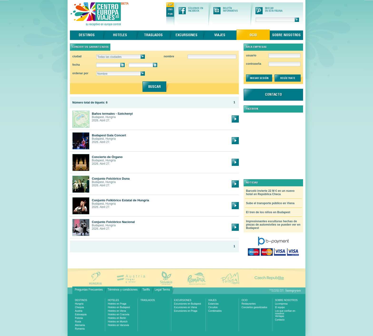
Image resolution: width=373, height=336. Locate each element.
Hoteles (120, 35)
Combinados (215, 311)
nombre (169, 56)
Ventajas (279, 316)
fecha (76, 64)
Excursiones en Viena (185, 307)
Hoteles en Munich (118, 321)
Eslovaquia (81, 314)
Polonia (79, 318)
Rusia (78, 321)
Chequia (79, 307)
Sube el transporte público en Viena (270, 203)
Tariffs (146, 289)
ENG (170, 9)
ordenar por (80, 73)
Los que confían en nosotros (285, 312)
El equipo (280, 307)
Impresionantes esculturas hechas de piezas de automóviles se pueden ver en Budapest (273, 225)
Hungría (79, 303)
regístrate (287, 78)
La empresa (281, 303)
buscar (154, 87)
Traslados (153, 35)
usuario (251, 55)
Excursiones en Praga (185, 311)
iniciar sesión (259, 78)
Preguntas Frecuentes (89, 289)
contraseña (253, 63)
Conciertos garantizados (254, 307)
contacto (273, 94)
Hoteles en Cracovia (118, 314)
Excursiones (186, 35)
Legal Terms (162, 289)
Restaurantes (248, 303)
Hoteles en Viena (117, 311)
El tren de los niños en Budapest (268, 212)
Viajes (219, 35)
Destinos (87, 35)
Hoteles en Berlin (117, 318)
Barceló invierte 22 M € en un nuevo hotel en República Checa (270, 192)
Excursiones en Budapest (187, 303)
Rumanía (80, 328)
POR (170, 14)
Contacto (280, 319)
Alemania (80, 325)
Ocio (253, 35)
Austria (78, 311)
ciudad (77, 56)
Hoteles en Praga (117, 303)
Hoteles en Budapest (119, 307)
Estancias (213, 303)
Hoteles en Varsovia (118, 325)
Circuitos (213, 307)
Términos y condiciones (122, 289)
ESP (170, 5)
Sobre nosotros (286, 35)
